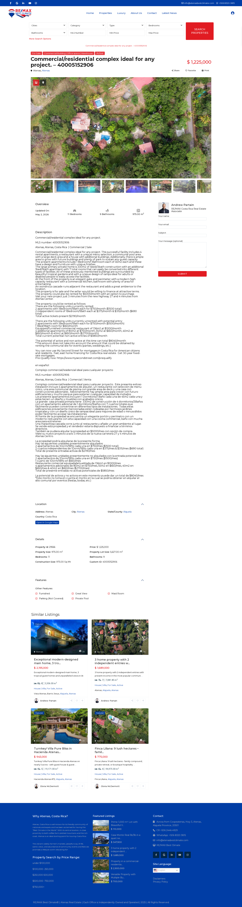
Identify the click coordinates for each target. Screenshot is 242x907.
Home (90, 13)
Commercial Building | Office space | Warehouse (60, 46)
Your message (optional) (182, 254)
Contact (152, 13)
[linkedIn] (23, 3)
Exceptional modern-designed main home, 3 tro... (56, 661)
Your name (182, 217)
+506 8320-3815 (227, 3)
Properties (105, 13)
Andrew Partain (48, 700)
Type (112, 25)
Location (40, 504)
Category (75, 25)
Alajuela (127, 511)
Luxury (121, 13)
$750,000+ (38, 887)
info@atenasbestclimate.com (172, 840)
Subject (182, 234)
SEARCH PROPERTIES (199, 31)
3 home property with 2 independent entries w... (112, 661)
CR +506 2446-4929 (167, 830)
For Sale (36, 53)
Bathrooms (37, 33)
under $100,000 (41, 863)
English (159, 870)
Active (99, 53)
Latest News (169, 13)
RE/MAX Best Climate (168, 845)
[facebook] (10, 3)
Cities (34, 25)
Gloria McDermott (49, 786)
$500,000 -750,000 (43, 881)
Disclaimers (159, 878)
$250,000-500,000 (43, 875)
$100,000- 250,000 (43, 869)
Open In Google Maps (47, 522)
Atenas (45, 70)
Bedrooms (154, 25)
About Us (136, 13)
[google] (17, 3)
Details (39, 539)
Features (40, 580)
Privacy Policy (160, 881)
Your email (182, 225)
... (34, 679)
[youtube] (29, 3)
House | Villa (40, 688)
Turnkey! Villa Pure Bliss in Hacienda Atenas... (53, 750)
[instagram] (36, 3)
